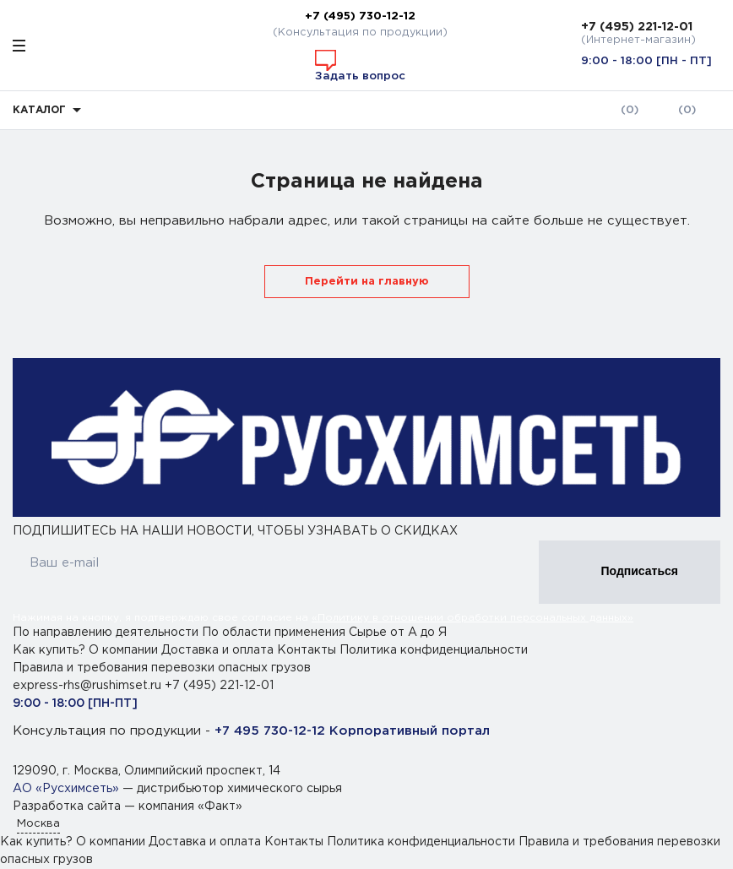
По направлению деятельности (107, 632)
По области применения (275, 632)
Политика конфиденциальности (433, 650)
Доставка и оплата (217, 650)
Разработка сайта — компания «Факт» (127, 806)
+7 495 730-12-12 (269, 730)
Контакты (306, 650)
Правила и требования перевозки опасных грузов (162, 668)
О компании (123, 650)
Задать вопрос (360, 65)
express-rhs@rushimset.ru (89, 686)
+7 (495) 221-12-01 (636, 27)
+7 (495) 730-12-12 (360, 16)
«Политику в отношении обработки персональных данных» (472, 617)
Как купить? (49, 650)
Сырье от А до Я (398, 632)
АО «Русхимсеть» (66, 789)
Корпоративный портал (409, 730)
